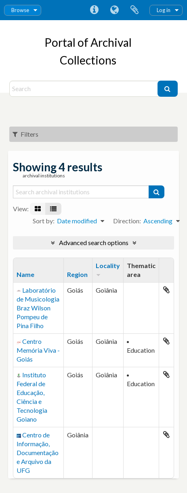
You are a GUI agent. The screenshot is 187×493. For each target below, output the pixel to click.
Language (114, 10)
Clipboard (134, 10)
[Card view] (38, 209)
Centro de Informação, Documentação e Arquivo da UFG (38, 452)
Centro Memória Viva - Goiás (38, 350)
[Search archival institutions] (81, 191)
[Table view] (53, 209)
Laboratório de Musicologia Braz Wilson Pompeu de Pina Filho (38, 307)
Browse (20, 10)
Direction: (127, 221)
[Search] (84, 89)
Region (77, 274)
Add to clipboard (166, 290)
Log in (163, 10)
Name (25, 274)
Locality (108, 265)
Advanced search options (93, 242)
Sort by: (44, 221)
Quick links (94, 10)
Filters (25, 134)
